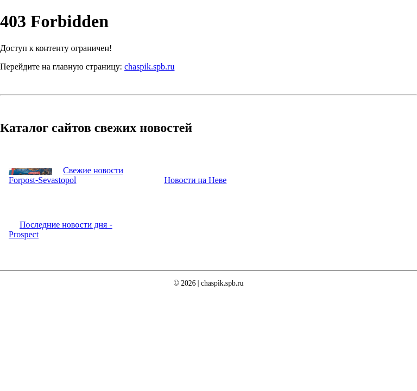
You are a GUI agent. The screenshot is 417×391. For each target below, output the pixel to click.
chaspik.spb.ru (149, 66)
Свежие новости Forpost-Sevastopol (66, 175)
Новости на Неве (195, 180)
